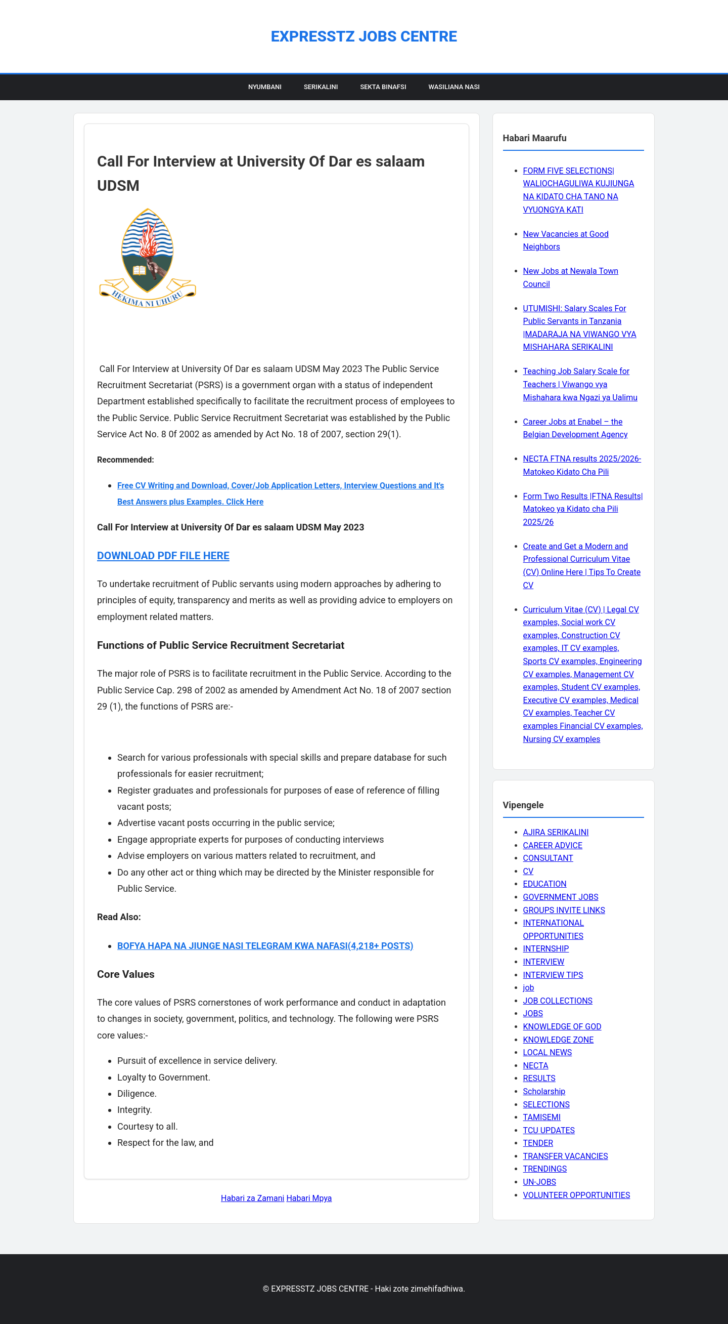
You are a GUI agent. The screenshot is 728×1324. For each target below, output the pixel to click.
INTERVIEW (544, 962)
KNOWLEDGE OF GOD (562, 1026)
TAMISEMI (542, 1117)
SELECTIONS (546, 1104)
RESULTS (539, 1078)
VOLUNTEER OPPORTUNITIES (576, 1195)
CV (528, 871)
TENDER (538, 1143)
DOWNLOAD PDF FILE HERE (163, 555)
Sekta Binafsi (383, 87)
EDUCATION (545, 884)
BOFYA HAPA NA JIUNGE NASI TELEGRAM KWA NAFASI (232, 945)
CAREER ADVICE (553, 845)
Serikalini (321, 87)
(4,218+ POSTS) (381, 945)
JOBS (533, 1013)
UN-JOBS (540, 1182)
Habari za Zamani (252, 1198)
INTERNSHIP (546, 949)
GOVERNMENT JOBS (561, 897)
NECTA (536, 1065)
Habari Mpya (309, 1198)
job (528, 987)
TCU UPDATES (549, 1130)
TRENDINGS (545, 1169)
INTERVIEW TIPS (553, 975)
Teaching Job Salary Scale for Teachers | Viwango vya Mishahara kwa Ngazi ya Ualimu (580, 384)
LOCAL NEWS (547, 1052)
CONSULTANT (548, 858)
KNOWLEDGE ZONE (558, 1040)
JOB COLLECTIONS (558, 1001)
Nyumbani (265, 87)
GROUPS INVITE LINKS (564, 910)
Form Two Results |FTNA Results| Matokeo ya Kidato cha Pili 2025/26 (583, 509)
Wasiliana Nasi (454, 87)
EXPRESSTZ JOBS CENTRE (364, 36)
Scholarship (544, 1091)
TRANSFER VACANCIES (565, 1156)
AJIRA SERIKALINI (556, 832)
